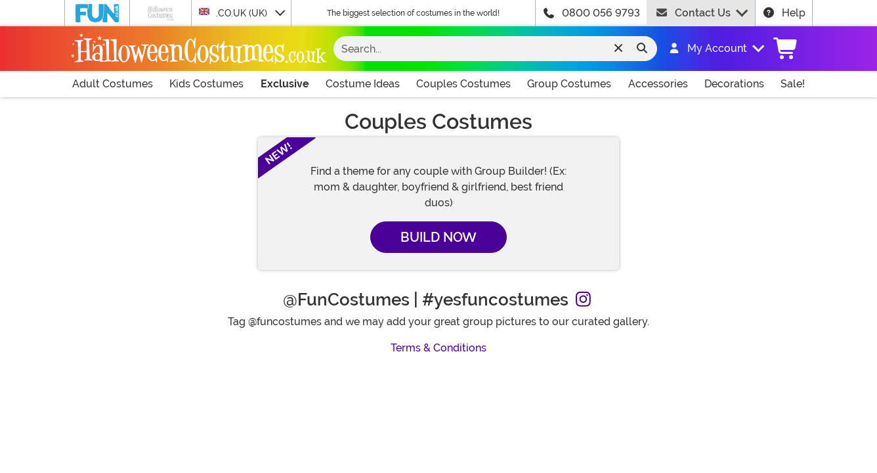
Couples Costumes (463, 84)
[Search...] (484, 48)
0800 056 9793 (601, 13)
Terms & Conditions (438, 348)
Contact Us (693, 13)
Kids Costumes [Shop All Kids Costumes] (206, 84)
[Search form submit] (642, 48)
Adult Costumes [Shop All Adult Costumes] (112, 84)
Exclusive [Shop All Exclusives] (285, 84)
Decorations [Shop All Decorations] (734, 84)
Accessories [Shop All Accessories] (658, 84)
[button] (710, 48)
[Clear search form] (618, 48)
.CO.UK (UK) (234, 12)
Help (783, 13)
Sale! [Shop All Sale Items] (793, 84)
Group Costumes (569, 84)
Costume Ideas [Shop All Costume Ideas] (363, 84)
